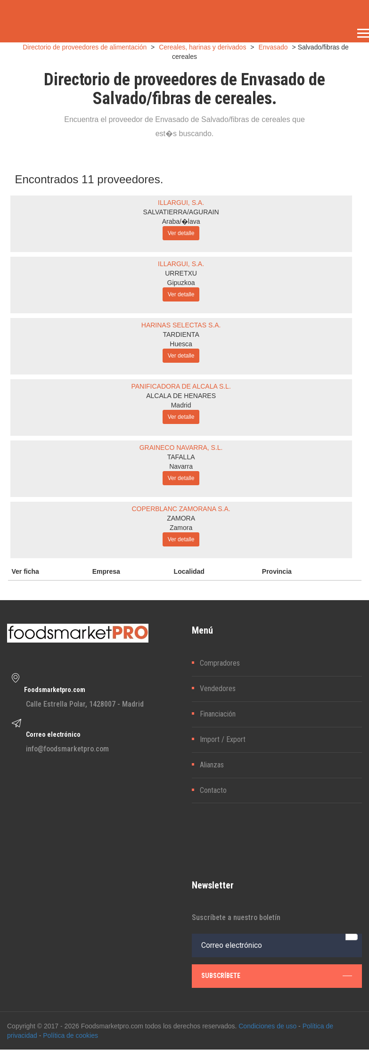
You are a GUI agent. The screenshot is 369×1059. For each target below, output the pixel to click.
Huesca (181, 344)
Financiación (218, 713)
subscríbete (277, 975)
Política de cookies (70, 1035)
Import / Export (223, 739)
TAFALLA (181, 457)
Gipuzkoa (181, 282)
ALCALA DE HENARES (181, 395)
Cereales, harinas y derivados (202, 47)
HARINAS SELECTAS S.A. (181, 325)
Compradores (220, 663)
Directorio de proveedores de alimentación (85, 47)
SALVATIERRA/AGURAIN (181, 212)
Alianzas (212, 764)
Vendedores (218, 688)
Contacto (213, 790)
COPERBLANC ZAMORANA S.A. (180, 509)
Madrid (181, 405)
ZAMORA (181, 518)
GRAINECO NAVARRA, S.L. (181, 447)
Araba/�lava (181, 221)
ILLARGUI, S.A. (181, 202)
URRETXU (181, 273)
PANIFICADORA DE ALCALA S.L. (180, 386)
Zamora (181, 527)
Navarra (181, 466)
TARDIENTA (181, 334)
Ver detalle (181, 233)
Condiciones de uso (267, 1026)
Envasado (272, 47)
